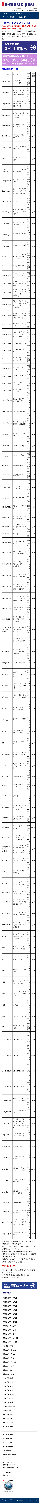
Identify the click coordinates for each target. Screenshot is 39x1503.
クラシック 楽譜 (9, 1406)
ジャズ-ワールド (9, 1398)
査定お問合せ (8, 1446)
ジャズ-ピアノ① (9, 1386)
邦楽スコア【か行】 (10, 1302)
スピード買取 (8, 1438)
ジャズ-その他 (8, 1402)
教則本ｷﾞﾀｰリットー (10, 1358)
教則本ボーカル (8, 1374)
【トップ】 (6, 13)
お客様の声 (7, 1450)
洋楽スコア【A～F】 (10, 1330)
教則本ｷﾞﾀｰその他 (9, 1362)
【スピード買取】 (17, 13)
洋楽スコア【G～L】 (10, 1334)
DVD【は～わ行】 (9, 1422)
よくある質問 (8, 1426)
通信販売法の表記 (9, 1454)
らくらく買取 (8, 1442)
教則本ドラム (8, 1370)
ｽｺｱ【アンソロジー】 (10, 1346)
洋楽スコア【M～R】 (11, 1338)
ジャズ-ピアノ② (9, 1390)
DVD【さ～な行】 (9, 1418)
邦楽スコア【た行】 (10, 1310)
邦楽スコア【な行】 (10, 1314)
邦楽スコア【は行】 (10, 1318)
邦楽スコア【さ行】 (10, 1306)
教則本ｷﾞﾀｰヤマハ (9, 1354)
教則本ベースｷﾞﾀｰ (9, 1366)
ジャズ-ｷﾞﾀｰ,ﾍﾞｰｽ (9, 1382)
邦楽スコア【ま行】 (10, 1322)
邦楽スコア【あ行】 (10, 1298)
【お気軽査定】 (21, 17)
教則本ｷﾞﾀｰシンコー (10, 1350)
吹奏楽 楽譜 (7, 1410)
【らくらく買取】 (8, 17)
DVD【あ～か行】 (9, 1414)
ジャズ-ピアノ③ (9, 1394)
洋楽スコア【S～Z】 (10, 1342)
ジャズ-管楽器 (8, 1378)
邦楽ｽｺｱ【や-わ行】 (10, 1326)
